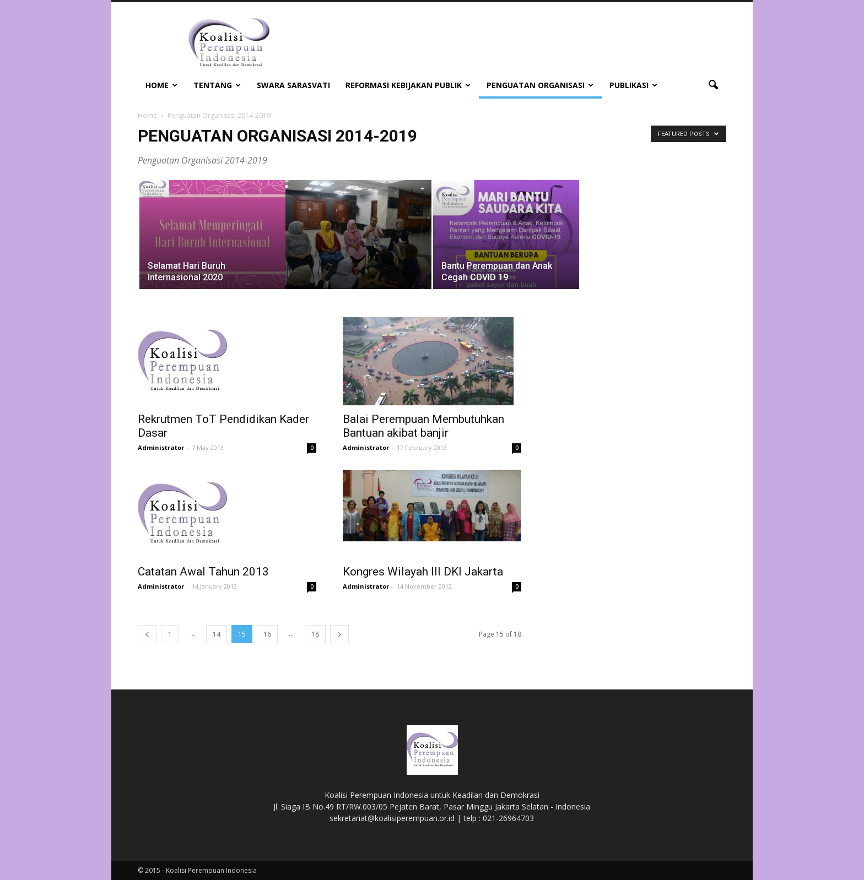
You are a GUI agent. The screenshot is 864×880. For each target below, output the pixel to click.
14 (216, 634)
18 (315, 634)
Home (161, 85)
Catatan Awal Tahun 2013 (203, 571)
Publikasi (633, 85)
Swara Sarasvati (293, 85)
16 (267, 634)
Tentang (217, 85)
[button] (713, 85)
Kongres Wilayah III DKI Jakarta (423, 571)
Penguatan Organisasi (540, 85)
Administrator (161, 447)
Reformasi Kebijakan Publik (408, 85)
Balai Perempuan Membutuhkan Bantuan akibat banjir (423, 425)
